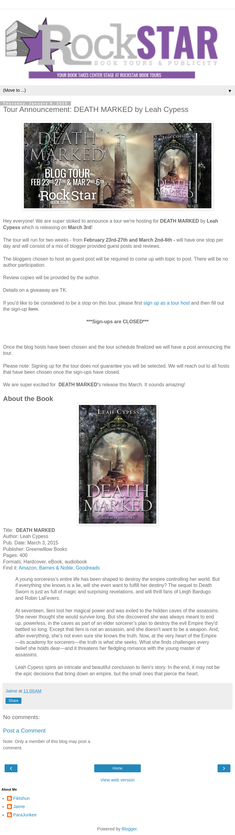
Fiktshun (21, 798)
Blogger (129, 828)
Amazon (27, 567)
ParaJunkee (25, 814)
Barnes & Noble (56, 567)
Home (117, 768)
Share (13, 701)
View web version (117, 779)
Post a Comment (24, 730)
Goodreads (88, 567)
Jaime (19, 806)
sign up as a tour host (167, 303)
